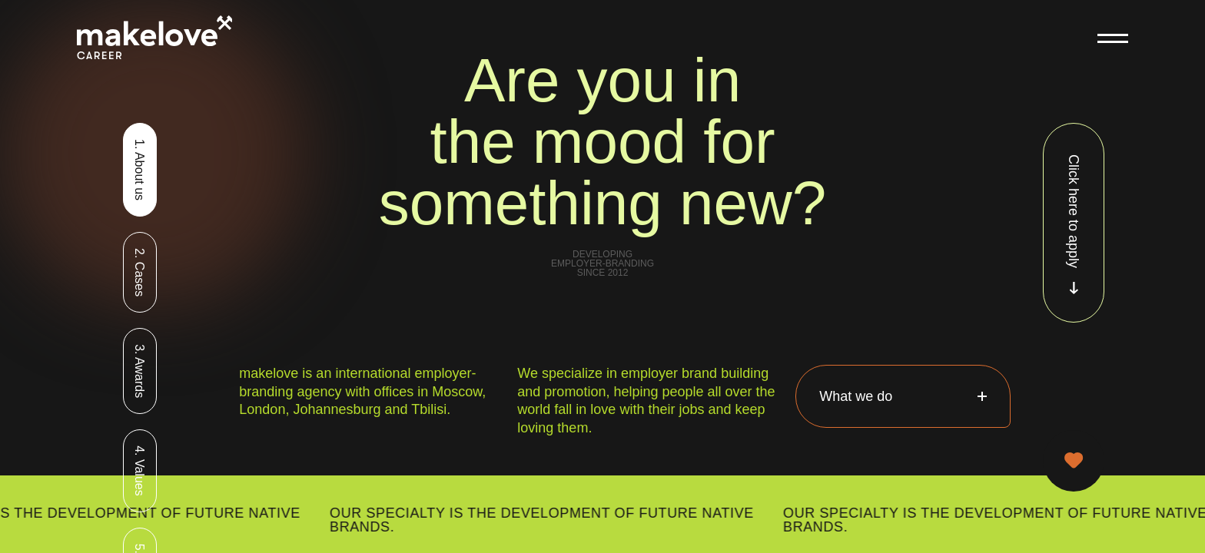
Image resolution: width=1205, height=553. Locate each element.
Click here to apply (1073, 224)
